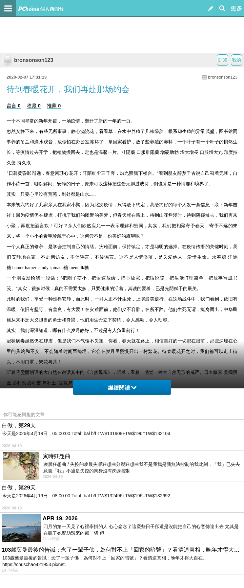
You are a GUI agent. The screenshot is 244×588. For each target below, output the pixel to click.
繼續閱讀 (122, 388)
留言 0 (14, 105)
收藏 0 (34, 105)
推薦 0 (54, 105)
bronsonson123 (27, 60)
